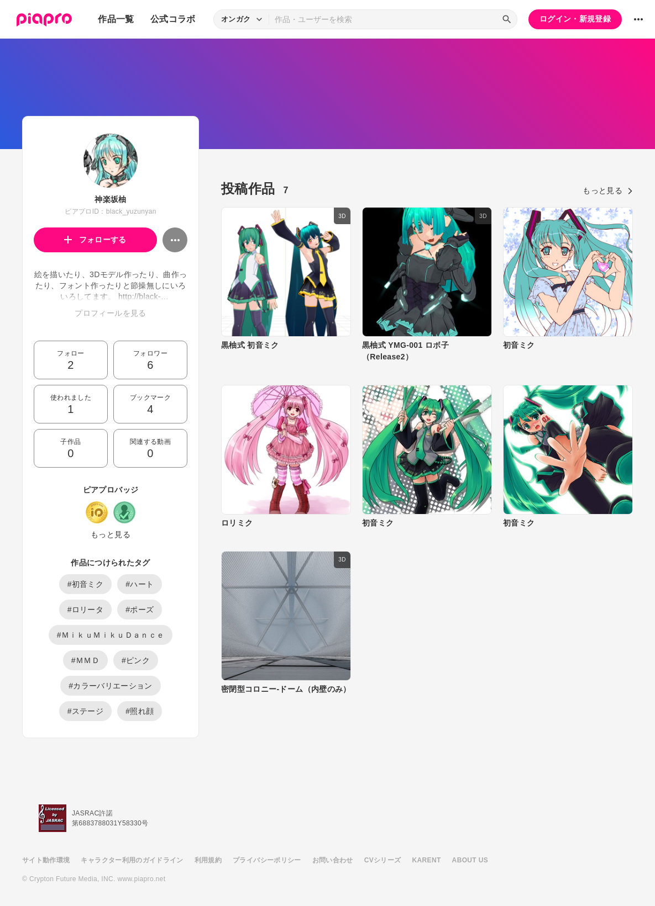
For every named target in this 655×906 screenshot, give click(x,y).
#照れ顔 (139, 711)
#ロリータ (85, 609)
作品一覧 (116, 19)
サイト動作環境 (46, 860)
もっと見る (110, 534)
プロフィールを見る (110, 313)
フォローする (95, 239)
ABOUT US (470, 860)
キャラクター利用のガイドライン (132, 860)
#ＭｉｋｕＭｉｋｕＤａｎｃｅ (111, 635)
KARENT (426, 860)
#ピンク (136, 660)
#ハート (139, 584)
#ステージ (85, 711)
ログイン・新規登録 (575, 18)
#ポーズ (139, 609)
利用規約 (208, 860)
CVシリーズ (382, 860)
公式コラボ (173, 19)
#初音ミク (85, 584)
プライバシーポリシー (267, 860)
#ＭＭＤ (85, 660)
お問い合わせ (332, 860)
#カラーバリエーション (111, 685)
